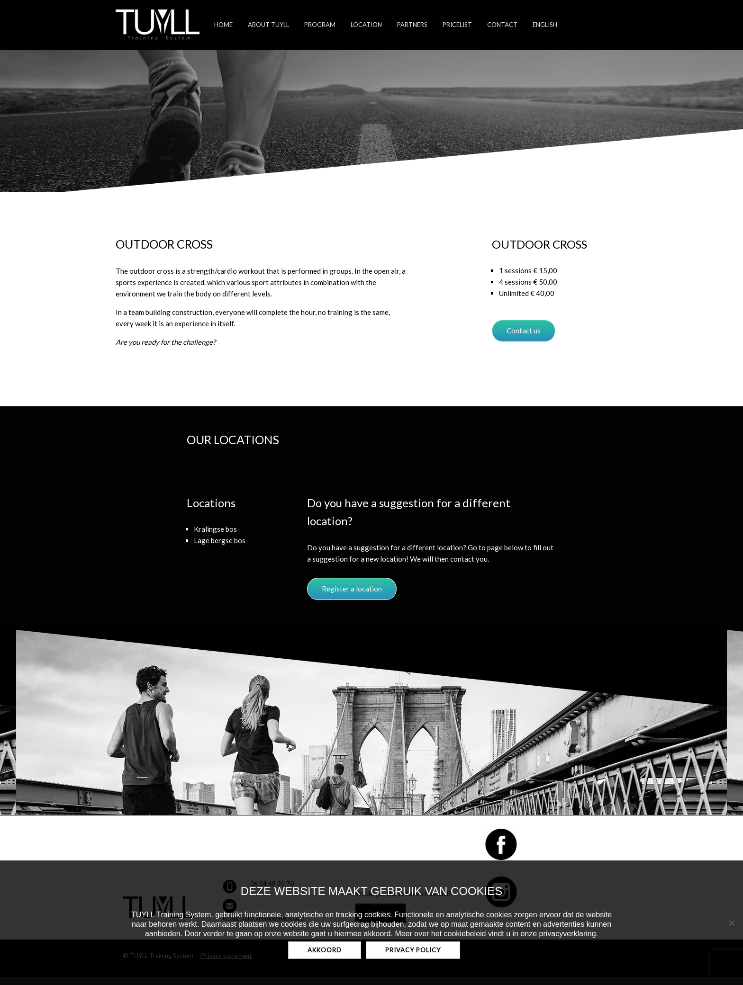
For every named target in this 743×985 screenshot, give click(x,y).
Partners (412, 24)
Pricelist (457, 24)
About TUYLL (268, 24)
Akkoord (325, 950)
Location (366, 24)
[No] (731, 923)
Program (319, 24)
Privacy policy (413, 950)
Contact (502, 24)
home (223, 24)
